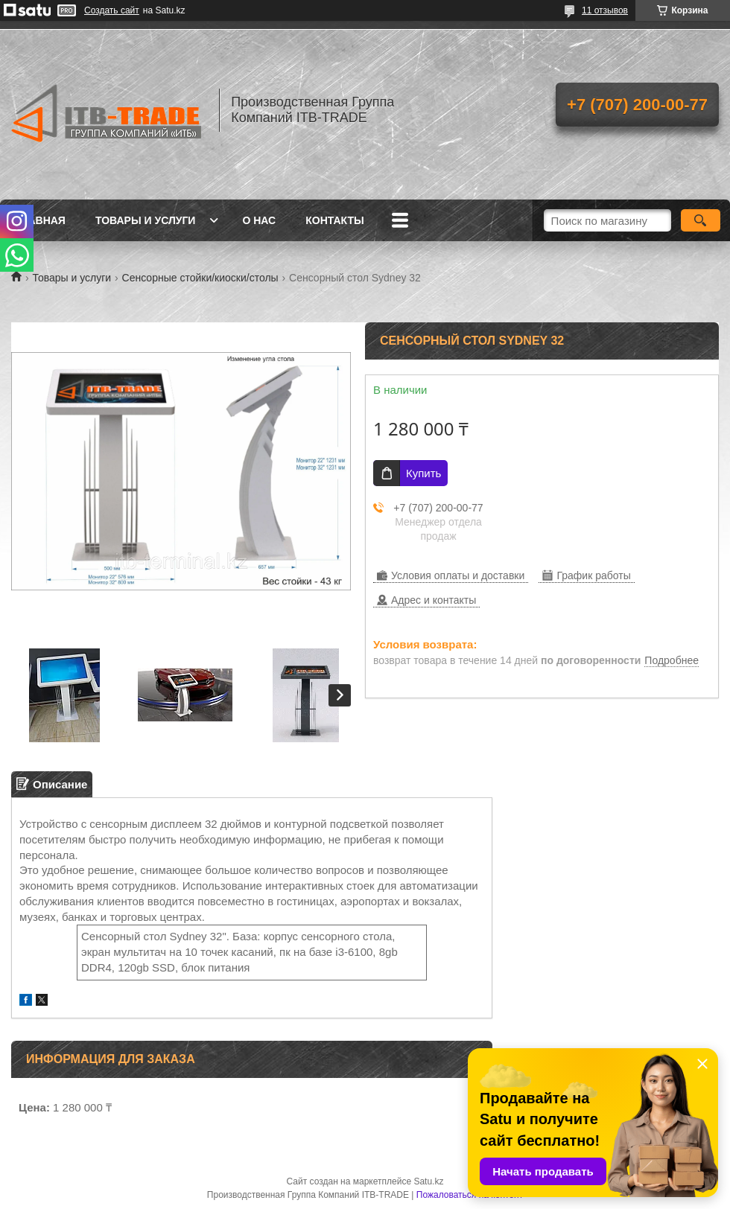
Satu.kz (428, 1181)
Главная (40, 220)
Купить (423, 473)
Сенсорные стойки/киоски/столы (200, 278)
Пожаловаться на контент (469, 1195)
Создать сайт (111, 10)
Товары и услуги (145, 220)
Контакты (334, 220)
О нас (259, 220)
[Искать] (700, 220)
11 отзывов (605, 10)
